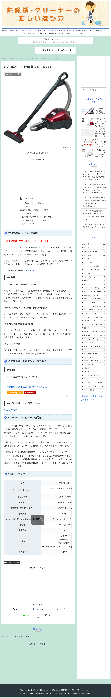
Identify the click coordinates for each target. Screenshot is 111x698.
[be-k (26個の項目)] (101, 306)
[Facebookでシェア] (38, 610)
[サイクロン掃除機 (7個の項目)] (93, 390)
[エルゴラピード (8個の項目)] (89, 382)
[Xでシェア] (15, 610)
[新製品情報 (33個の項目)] (88, 295)
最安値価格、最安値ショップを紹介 (36, 210)
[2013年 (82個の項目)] (86, 266)
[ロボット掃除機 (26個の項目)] (89, 310)
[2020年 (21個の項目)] (100, 313)
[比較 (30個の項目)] (101, 295)
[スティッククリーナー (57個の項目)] (93, 277)
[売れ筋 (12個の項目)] (87, 346)
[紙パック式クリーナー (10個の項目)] (93, 353)
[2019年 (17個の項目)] (101, 324)
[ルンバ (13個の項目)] (101, 339)
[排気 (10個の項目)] (93, 350)
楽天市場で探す (30, 393)
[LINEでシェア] (27, 616)
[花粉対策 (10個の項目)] (87, 361)
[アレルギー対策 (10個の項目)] (93, 357)
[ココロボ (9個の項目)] (87, 375)
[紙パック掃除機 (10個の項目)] (93, 364)
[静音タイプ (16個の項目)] (93, 328)
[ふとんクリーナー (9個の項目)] (93, 371)
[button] (49, 616)
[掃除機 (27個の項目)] (100, 299)
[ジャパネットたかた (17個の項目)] (93, 320)
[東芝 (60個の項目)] (100, 269)
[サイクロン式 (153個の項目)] (93, 255)
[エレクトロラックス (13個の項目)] (93, 342)
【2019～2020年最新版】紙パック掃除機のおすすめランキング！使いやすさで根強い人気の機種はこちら (94, 215)
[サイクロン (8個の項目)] (93, 379)
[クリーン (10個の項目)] (100, 361)
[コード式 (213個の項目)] (93, 244)
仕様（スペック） (29, 224)
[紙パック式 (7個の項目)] (87, 386)
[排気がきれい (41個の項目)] (99, 288)
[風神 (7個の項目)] (101, 382)
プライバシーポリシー (84, 690)
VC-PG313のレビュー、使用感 (34, 221)
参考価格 (27, 214)
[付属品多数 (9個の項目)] (93, 368)
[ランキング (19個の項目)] (99, 317)
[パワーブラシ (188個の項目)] (93, 248)
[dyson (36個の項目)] (87, 291)
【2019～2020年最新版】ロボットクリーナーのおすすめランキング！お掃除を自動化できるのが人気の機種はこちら (94, 202)
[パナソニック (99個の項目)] (93, 259)
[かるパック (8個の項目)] (99, 375)
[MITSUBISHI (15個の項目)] (88, 331)
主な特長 (27, 207)
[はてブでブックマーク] (61, 610)
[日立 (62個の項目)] (87, 269)
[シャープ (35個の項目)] (99, 291)
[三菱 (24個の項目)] (101, 310)
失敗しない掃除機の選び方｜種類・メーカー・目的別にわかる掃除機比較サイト (47, 690)
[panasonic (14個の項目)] (87, 335)
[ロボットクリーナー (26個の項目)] (93, 302)
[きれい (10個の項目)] (100, 346)
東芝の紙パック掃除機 (11, 563)
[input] (94, 89)
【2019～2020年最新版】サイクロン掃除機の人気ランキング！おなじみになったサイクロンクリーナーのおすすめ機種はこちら (94, 189)
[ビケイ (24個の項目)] (87, 313)
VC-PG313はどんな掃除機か (33, 203)
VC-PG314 (29, 271)
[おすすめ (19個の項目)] (87, 317)
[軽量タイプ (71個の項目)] (100, 266)
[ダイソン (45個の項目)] (86, 288)
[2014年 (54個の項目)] (93, 280)
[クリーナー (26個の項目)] (88, 306)
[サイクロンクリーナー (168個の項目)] (93, 251)
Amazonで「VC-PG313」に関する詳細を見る (27, 387)
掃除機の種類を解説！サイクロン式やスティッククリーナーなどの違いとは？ (94, 226)
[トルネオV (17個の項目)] (88, 324)
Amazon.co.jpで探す (15, 393)
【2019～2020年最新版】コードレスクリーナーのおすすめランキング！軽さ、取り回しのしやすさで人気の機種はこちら (94, 175)
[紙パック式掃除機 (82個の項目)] (93, 262)
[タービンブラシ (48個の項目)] (93, 284)
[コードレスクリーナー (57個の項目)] (93, 273)
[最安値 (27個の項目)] (87, 299)
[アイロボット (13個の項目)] (88, 339)
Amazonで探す (10, 411)
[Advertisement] (38, 176)
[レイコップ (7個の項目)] (100, 386)
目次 (25, 198)
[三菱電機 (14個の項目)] (101, 331)
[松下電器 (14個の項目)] (100, 335)
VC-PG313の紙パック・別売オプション (39, 217)
